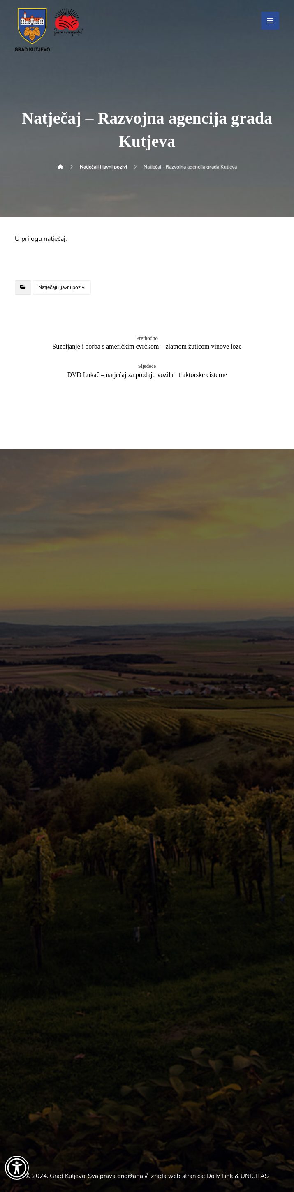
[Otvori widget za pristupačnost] (17, 1168)
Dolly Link (219, 1176)
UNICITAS (255, 1176)
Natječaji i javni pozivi (62, 287)
